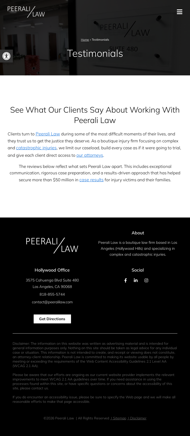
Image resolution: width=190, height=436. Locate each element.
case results (91, 180)
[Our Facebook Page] (125, 280)
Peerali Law (48, 134)
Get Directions (52, 318)
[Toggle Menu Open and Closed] (153, 12)
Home (85, 39)
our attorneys (89, 155)
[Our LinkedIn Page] (136, 280)
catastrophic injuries (36, 148)
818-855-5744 (52, 294)
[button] (6, 56)
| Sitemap (118, 418)
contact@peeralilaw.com (52, 302)
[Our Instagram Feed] (146, 280)
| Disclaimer (136, 418)
